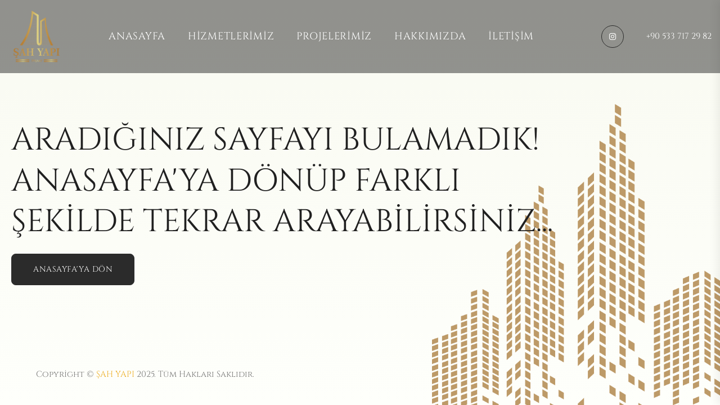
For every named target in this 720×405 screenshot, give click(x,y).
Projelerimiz (334, 36)
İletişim (511, 36)
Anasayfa (137, 36)
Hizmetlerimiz (231, 36)
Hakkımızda (430, 36)
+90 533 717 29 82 (679, 36)
